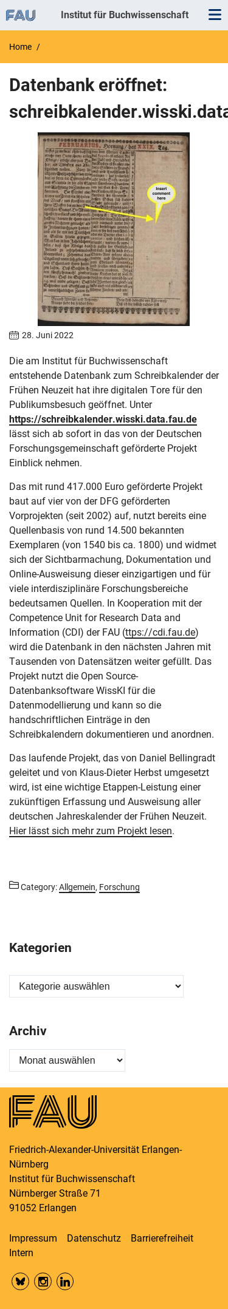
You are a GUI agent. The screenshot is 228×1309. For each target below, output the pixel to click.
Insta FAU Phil (43, 1281)
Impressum (33, 1238)
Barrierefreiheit (162, 1238)
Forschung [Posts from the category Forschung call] (119, 887)
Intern (21, 1253)
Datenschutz (94, 1238)
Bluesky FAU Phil (20, 1281)
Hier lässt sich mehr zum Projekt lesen (90, 831)
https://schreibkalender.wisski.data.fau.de (103, 419)
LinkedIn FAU (65, 1281)
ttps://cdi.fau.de (160, 632)
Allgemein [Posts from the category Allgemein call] (77, 887)
